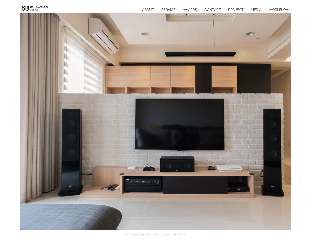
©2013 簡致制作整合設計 (138, 234)
